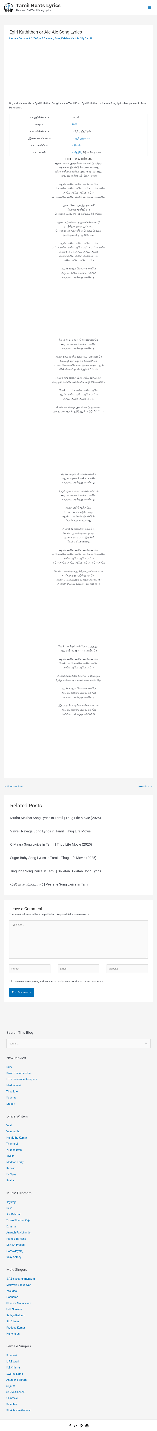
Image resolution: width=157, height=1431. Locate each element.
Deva (9, 1202)
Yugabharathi (13, 1146)
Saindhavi (12, 1389)
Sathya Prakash (15, 1304)
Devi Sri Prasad (15, 1237)
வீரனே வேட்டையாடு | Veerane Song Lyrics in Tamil (49, 884)
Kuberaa (11, 1095)
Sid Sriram (12, 1310)
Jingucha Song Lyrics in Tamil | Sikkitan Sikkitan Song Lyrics (55, 871)
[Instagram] (87, 1411)
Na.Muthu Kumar (16, 1134)
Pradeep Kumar (15, 1316)
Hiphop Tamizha (15, 1231)
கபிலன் (76, 145)
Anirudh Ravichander (18, 1225)
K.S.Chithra (12, 1355)
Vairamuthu (13, 1128)
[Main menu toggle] (149, 7)
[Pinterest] (81, 1411)
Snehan (10, 1175)
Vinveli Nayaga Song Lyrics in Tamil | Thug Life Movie (50, 831)
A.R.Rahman (46, 38)
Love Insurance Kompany (20, 1078)
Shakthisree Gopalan (18, 1395)
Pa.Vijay (11, 1169)
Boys (57, 38)
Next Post (145, 786)
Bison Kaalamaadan (17, 1072)
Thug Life (11, 1090)
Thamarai (11, 1140)
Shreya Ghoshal (15, 1378)
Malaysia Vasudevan (18, 1275)
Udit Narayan (13, 1299)
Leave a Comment (19, 38)
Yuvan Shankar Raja (17, 1213)
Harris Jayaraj (14, 1242)
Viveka (10, 1151)
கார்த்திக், (77, 152)
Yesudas (11, 1281)
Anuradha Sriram (16, 1366)
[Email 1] (75, 1411)
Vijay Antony (13, 1248)
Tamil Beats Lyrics (38, 5)
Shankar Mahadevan (18, 1293)
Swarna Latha (14, 1360)
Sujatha (10, 1372)
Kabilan (65, 38)
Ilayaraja (11, 1196)
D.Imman (11, 1219)
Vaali (9, 1122)
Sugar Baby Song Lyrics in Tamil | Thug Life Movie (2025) (53, 858)
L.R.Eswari (12, 1349)
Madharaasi (13, 1084)
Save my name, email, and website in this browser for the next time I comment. (59, 981)
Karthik (75, 38)
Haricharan (12, 1322)
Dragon (10, 1101)
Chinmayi (11, 1384)
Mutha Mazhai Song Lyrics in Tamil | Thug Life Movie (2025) (55, 818)
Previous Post (13, 786)
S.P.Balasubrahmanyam (19, 1270)
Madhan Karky (14, 1157)
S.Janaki (11, 1343)
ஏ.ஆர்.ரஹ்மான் (81, 138)
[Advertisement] (78, 73)
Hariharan (12, 1287)
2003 (35, 38)
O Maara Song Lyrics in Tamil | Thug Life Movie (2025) (51, 844)
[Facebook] (70, 1411)
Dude (9, 1066)
